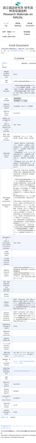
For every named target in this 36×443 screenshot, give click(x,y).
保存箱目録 (17, 98)
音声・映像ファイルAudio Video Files (9, 34)
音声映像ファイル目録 (20, 100)
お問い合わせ (6, 428)
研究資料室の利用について (20, 51)
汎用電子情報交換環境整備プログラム (24, 371)
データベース (17, 426)
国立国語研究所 (6, 426)
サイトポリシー (29, 426)
